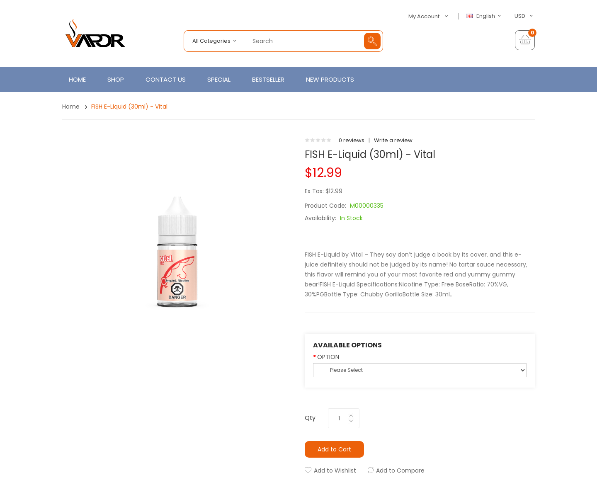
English (484, 16)
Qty (310, 418)
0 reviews (351, 140)
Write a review (393, 140)
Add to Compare (400, 470)
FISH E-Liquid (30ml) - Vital (129, 106)
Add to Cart (334, 449)
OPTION (328, 357)
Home (71, 106)
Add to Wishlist (335, 470)
